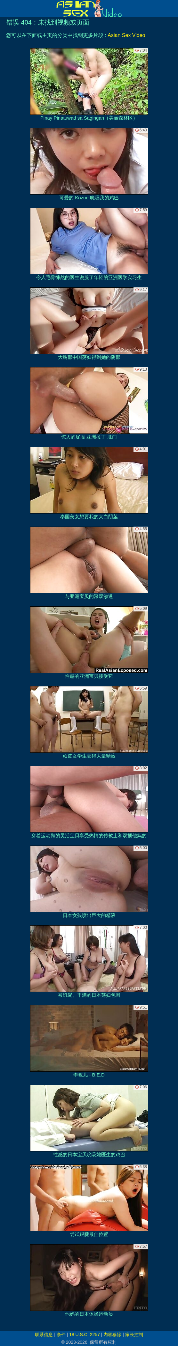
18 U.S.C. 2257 (84, 1334)
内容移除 (112, 1334)
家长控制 (134, 1334)
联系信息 (44, 1334)
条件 (61, 1334)
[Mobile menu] (6, 9)
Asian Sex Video (126, 35)
